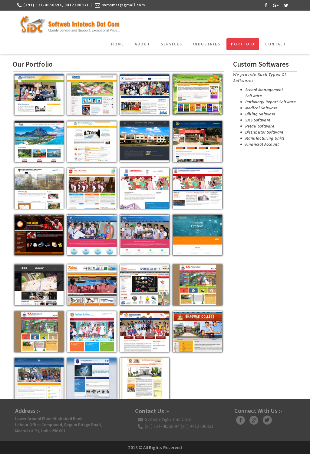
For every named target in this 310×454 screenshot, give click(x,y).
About (142, 44)
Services (171, 44)
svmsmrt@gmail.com (123, 5)
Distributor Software (261, 132)
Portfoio (243, 44)
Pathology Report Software (267, 101)
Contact (275, 44)
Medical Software (258, 108)
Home (117, 44)
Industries (206, 44)
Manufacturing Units (262, 138)
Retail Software (257, 126)
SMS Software (255, 120)
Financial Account (259, 144)
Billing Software (257, 114)
